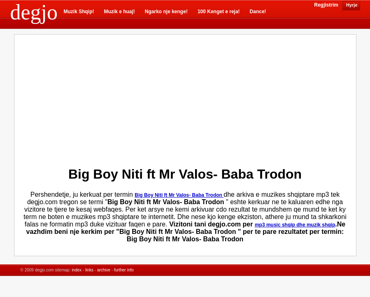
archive (103, 270)
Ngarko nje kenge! (166, 11)
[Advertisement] (115, 98)
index (76, 270)
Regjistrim (326, 5)
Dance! (258, 11)
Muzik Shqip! (79, 11)
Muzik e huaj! (119, 11)
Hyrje (351, 4)
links (89, 270)
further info (124, 270)
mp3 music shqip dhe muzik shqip (295, 225)
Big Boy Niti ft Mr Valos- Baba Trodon (179, 195)
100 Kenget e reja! (219, 11)
